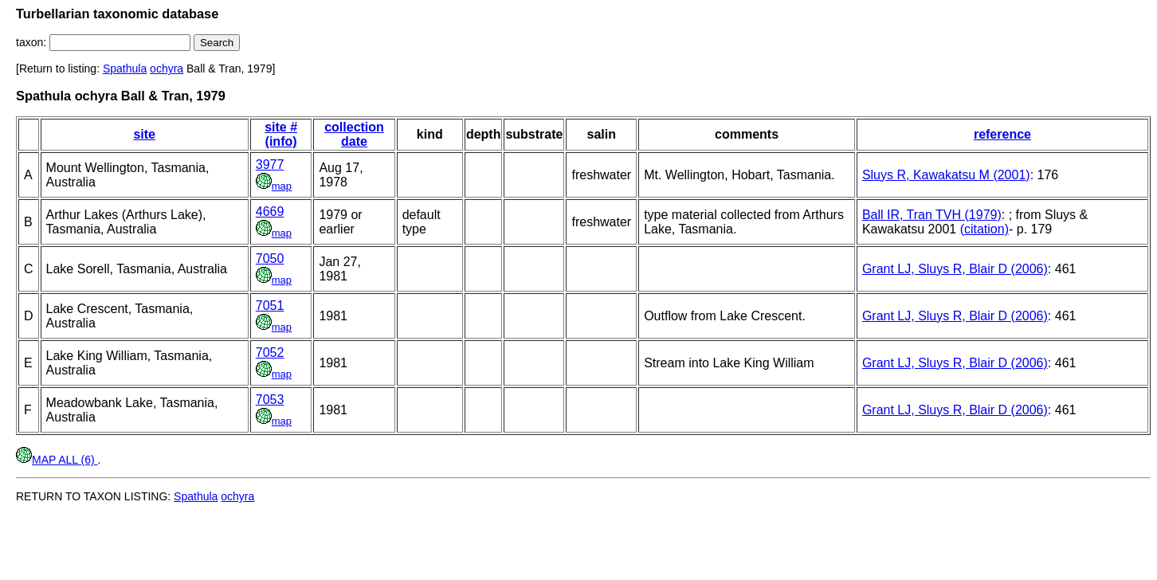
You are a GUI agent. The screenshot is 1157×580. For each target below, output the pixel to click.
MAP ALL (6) (56, 459)
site (144, 134)
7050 (270, 258)
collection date (354, 134)
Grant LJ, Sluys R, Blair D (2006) (955, 269)
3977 (270, 164)
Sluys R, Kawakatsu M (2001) (946, 175)
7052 (270, 352)
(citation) (984, 229)
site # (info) (281, 134)
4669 (270, 211)
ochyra (166, 68)
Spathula (125, 68)
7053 (270, 399)
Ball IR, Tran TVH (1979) (932, 214)
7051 (270, 305)
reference (1002, 134)
